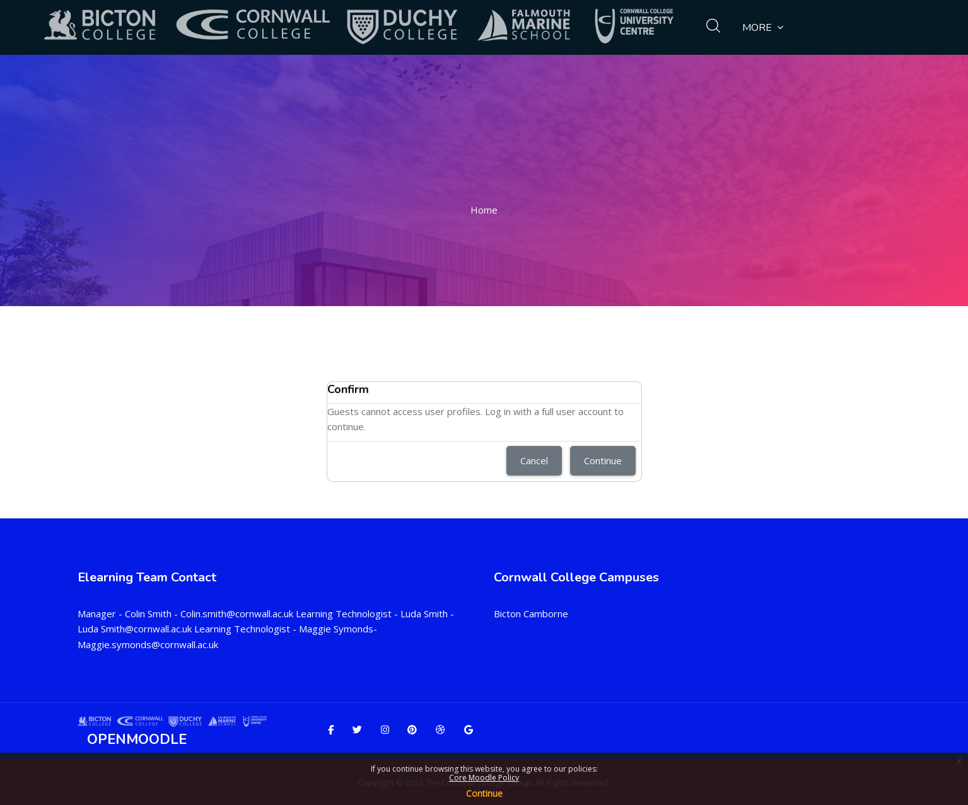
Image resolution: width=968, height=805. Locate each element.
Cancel (534, 460)
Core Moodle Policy (484, 777)
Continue (484, 793)
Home (484, 209)
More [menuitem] (762, 27)
